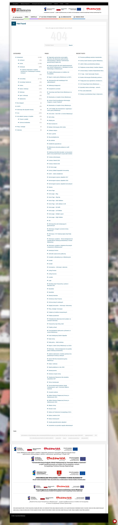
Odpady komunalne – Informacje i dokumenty (60, 305)
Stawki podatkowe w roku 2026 (56, 367)
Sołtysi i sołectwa (53, 363)
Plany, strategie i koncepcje (55, 309)
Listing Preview (52, 270)
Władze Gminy (52, 405)
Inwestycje (22, 67)
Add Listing (51, 117)
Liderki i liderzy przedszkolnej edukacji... (90, 64)
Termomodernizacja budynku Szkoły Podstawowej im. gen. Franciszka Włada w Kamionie (58, 387)
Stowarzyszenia (53, 370)
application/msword (89, 435)
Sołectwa (19, 130)
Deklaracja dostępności (25, 3)
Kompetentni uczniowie (54, 88)
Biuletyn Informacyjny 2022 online (57, 127)
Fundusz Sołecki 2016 (54, 163)
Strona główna (15, 3)
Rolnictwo (22, 92)
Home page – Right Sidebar (56, 217)
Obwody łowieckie (53, 295)
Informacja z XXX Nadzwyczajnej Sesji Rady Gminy (59, 234)
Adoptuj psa (52, 120)
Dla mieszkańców (65, 17)
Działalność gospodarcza (55, 143)
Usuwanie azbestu (53, 392)
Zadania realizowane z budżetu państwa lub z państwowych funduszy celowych (59, 354)
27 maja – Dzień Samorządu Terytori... (90, 74)
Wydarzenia (23, 98)
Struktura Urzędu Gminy (55, 374)
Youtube (61, 3)
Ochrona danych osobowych (56, 302)
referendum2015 (84, 438)
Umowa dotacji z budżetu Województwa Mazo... (92, 70)
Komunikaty (22, 78)
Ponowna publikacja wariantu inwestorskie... (91, 57)
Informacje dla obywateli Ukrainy (25, 109)
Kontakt (67, 3)
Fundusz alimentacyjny (54, 157)
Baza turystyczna (53, 123)
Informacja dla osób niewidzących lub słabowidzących (57, 81)
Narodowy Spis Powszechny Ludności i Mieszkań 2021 (58, 284)
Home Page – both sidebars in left (57, 204)
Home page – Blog (53, 194)
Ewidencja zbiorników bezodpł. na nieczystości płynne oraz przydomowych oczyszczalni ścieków (59, 152)
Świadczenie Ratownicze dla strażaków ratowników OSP (58, 378)
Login (50, 280)
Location (51, 277)
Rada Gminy (52, 339)
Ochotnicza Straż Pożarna (55, 299)
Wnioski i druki (78, 17)
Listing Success (53, 273)
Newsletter (51, 288)
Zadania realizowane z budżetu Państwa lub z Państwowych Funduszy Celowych (30, 71)
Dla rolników (52, 140)
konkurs (64, 438)
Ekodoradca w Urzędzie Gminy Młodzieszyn (60, 97)
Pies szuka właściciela (85, 90)
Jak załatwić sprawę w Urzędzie (25, 116)
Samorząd (34, 17)
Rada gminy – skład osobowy (56, 342)
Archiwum (22, 60)
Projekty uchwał (53, 327)
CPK (96, 435)
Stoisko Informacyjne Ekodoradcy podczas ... (91, 77)
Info (49, 220)
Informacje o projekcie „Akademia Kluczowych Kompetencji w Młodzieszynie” (59, 246)
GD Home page (53, 167)
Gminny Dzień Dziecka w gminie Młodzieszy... (91, 60)
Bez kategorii (20, 103)
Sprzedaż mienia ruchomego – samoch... (90, 87)
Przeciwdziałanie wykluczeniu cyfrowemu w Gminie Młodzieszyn (59, 331)
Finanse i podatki (24, 119)
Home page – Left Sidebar (55, 210)
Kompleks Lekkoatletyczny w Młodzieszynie (60, 257)
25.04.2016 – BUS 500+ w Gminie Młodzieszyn (61, 113)
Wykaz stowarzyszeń (54, 418)
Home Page (52, 190)
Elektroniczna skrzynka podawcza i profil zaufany (58, 147)
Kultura (21, 85)
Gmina (26, 17)
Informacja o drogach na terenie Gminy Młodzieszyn (57, 229)
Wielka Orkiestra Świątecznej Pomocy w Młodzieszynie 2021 (58, 396)
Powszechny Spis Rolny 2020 (56, 324)
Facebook (56, 3)
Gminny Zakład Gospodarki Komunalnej (59, 170)
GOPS (18, 106)
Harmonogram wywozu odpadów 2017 (58, 177)
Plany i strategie (21, 126)
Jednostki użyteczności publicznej (57, 253)
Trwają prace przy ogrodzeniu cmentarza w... (91, 80)
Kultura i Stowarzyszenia (48, 17)
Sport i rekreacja (24, 95)
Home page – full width (54, 207)
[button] (115, 521)
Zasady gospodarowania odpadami (57, 422)
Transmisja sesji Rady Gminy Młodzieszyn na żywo (59, 92)
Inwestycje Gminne (53, 250)
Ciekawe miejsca (53, 130)
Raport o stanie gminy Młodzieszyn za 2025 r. (60, 77)
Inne (18, 113)
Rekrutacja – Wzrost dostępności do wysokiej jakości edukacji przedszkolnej (59, 349)
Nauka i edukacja (24, 88)
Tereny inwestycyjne (54, 382)
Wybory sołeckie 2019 (54, 415)
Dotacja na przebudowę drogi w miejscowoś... (91, 94)
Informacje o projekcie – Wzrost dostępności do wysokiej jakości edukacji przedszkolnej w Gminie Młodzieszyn (60, 240)
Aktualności (18, 17)
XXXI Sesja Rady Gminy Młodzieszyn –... (90, 84)
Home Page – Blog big (54, 197)
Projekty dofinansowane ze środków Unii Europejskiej (58, 72)
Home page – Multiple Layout (56, 214)
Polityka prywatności (54, 315)
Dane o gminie (52, 133)
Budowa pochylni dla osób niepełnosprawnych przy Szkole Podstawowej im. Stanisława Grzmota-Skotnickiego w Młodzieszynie (60, 67)
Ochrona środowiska (25, 122)
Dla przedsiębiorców (54, 137)
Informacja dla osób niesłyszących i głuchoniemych (42, 3)
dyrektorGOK (58, 438)
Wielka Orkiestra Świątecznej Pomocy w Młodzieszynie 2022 (58, 401)
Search (71, 45)
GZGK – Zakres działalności (56, 173)
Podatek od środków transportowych (58, 312)
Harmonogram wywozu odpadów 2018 (58, 180)
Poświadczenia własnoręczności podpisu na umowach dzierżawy (59, 319)
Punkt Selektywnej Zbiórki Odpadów (58, 335)
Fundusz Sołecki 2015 (54, 160)
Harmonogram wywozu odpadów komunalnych (60, 183)
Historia (50, 187)
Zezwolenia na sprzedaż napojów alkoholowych (61, 425)
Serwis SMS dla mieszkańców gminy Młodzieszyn (57, 359)
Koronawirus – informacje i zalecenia (58, 267)
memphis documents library (73, 438)
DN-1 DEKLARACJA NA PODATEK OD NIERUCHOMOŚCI (41, 438)
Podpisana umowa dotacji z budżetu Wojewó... (92, 67)
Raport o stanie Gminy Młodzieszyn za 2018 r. (60, 345)
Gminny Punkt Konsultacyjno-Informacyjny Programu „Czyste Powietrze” (58, 101)
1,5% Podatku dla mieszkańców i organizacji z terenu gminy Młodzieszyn (59, 109)
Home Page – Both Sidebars (56, 200)
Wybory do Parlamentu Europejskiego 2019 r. (60, 412)
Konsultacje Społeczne (25, 82)
